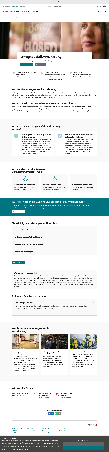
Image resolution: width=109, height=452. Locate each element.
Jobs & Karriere (15, 432)
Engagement (14, 430)
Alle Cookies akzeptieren (83, 448)
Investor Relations (31, 430)
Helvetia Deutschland (16, 426)
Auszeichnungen (30, 428)
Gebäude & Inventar (16, 17)
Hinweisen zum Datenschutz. (23, 450)
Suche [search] (49, 6)
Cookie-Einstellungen (83, 441)
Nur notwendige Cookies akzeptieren (83, 445)
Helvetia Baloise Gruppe (17, 428)
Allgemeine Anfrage (46, 428)
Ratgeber (29, 432)
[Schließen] (106, 444)
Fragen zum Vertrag (46, 426)
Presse (28, 426)
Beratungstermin (61, 428)
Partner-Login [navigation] (57, 6)
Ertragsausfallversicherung (28, 17)
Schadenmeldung (61, 430)
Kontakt (43, 430)
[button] (26, 64)
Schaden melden (46, 432)
